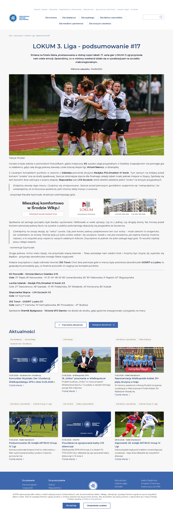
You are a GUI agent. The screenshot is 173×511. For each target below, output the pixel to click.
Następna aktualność (103, 325)
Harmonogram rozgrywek (29, 486)
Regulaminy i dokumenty (70, 9)
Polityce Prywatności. (93, 499)
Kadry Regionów (149, 480)
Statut (52, 485)
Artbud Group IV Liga (42, 404)
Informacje (68, 339)
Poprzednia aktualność (71, 325)
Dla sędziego (87, 18)
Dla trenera (51, 18)
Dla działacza (69, 18)
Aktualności (88, 9)
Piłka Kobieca (145, 339)
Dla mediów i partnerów (71, 23)
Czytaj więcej (16, 385)
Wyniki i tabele (40, 9)
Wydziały (53, 9)
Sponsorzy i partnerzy (105, 9)
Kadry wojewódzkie (84, 404)
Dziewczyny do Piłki (150, 487)
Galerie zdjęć (123, 9)
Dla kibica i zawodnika (111, 18)
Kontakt (134, 9)
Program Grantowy (150, 483)
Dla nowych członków (100, 23)
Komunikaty (30, 339)
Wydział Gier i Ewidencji (20, 344)
